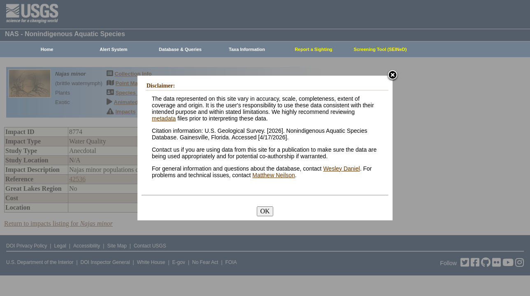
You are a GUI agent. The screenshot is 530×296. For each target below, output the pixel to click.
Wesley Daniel (341, 168)
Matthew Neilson (273, 175)
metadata (164, 118)
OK (265, 211)
